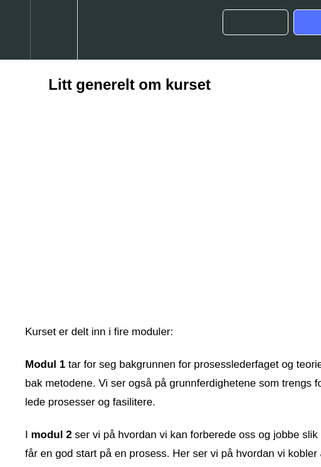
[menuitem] (53, 30)
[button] (15, 30)
